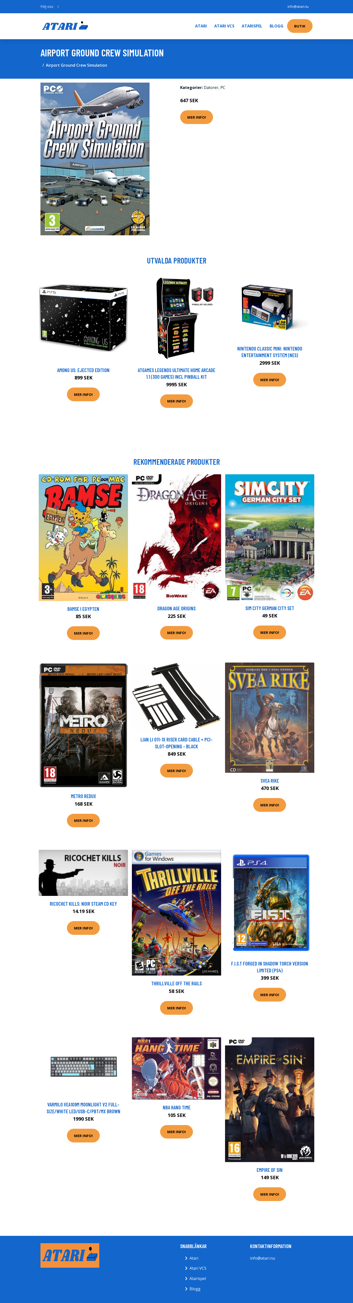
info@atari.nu (298, 6)
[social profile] (58, 6)
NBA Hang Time (176, 1107)
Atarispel (252, 26)
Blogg (276, 26)
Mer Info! (196, 117)
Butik (299, 26)
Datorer (211, 87)
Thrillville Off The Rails (176, 983)
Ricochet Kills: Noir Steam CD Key (83, 904)
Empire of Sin (270, 1170)
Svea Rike (270, 780)
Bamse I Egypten (83, 609)
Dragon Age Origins (176, 608)
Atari (201, 26)
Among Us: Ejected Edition (83, 370)
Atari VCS (224, 26)
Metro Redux (83, 796)
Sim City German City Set (269, 608)
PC (222, 87)
